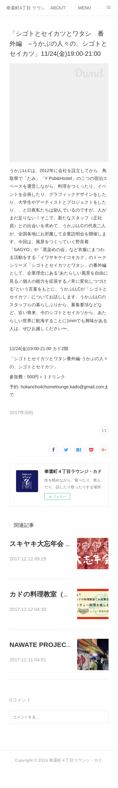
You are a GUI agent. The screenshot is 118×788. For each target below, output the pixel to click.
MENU (84, 7)
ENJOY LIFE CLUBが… (39, 668)
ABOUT (57, 7)
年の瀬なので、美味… (37, 559)
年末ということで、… (37, 614)
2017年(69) (21, 412)
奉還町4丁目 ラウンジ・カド (25, 7)
